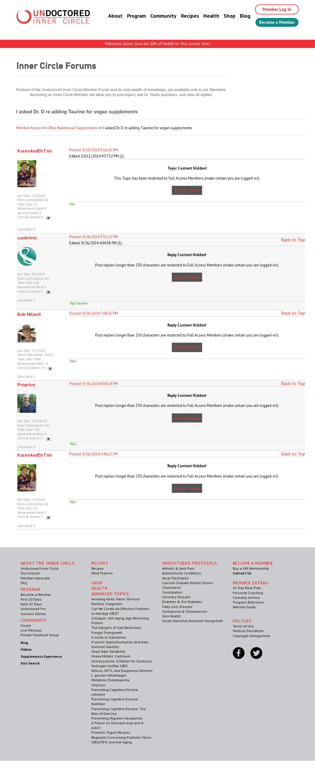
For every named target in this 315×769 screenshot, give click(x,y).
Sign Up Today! (187, 190)
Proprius (26, 384)
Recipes (184, 16)
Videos (26, 649)
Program (130, 16)
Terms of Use (243, 626)
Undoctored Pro (33, 608)
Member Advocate (35, 578)
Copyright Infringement (251, 636)
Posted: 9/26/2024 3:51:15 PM (93, 236)
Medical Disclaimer (248, 631)
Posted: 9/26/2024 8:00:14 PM (93, 383)
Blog (239, 16)
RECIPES (99, 563)
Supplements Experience (41, 656)
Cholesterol (171, 587)
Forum (26, 625)
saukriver (27, 238)
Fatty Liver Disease (177, 606)
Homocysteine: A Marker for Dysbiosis (121, 661)
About (110, 16)
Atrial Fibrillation (175, 578)
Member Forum (28, 127)
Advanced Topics (110, 593)
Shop (224, 16)
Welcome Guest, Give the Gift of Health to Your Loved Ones (157, 43)
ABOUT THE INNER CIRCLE (48, 563)
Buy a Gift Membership (251, 568)
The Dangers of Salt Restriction (116, 627)
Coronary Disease (176, 597)
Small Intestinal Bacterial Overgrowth (192, 621)
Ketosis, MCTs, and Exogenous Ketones (122, 670)
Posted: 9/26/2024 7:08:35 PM (93, 313)
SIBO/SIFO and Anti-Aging (111, 742)
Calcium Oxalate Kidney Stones (187, 583)
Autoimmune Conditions (181, 573)
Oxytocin (98, 685)
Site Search (30, 663)
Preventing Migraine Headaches (117, 718)
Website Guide (244, 607)
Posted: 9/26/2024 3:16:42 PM (93, 150)
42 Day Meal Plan (247, 588)
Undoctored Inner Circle (40, 568)
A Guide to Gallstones (108, 637)
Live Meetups (31, 630)
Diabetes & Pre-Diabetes (182, 601)
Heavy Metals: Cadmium (111, 656)
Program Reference (248, 602)
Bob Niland (29, 314)
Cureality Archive (246, 597)
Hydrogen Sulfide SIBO (109, 666)
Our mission (30, 573)
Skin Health (171, 616)
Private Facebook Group (40, 635)
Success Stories (33, 613)
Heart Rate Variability (108, 651)
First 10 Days (31, 599)
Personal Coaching (248, 593)
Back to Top (293, 240)
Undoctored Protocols (189, 563)
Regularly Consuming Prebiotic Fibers (121, 737)
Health (206, 16)
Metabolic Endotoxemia (110, 680)
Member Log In (272, 9)
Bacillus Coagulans (107, 603)
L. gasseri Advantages (108, 675)
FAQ (24, 583)
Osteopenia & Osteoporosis (184, 611)
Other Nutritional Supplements (72, 127)
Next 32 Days (31, 604)
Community (158, 16)
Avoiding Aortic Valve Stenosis (115, 599)
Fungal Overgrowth (106, 632)
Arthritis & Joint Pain (178, 568)
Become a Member (274, 23)
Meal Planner (102, 573)
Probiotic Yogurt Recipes (110, 732)
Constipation (172, 592)
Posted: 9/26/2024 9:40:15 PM (93, 454)
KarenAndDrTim (34, 151)
